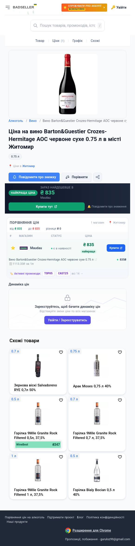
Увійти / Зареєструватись (67, 320)
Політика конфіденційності (105, 517)
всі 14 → (77, 273)
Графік (78, 41)
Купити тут (47, 206)
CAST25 (63, 273)
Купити (115, 248)
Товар (39, 41)
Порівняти (76, 177)
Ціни (58, 41)
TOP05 (48, 273)
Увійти (118, 7)
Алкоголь (18, 121)
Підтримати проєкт (60, 517)
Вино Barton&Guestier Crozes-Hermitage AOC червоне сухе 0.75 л (51, 259)
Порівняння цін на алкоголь (24, 517)
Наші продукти (17, 521)
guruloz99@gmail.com (115, 539)
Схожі (95, 41)
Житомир (28, 166)
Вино (35, 121)
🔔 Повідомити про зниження (106, 206)
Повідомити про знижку (34, 177)
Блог (80, 517)
